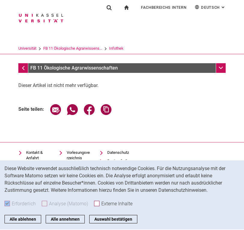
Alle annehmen (65, 219)
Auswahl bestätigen (113, 219)
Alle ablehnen (23, 219)
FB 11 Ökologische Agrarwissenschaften (74, 68)
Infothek (116, 48)
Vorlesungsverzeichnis (78, 155)
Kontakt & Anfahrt (34, 155)
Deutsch (210, 7)
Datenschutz (118, 152)
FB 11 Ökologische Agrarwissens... (72, 48)
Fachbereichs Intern (163, 7)
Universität (27, 48)
